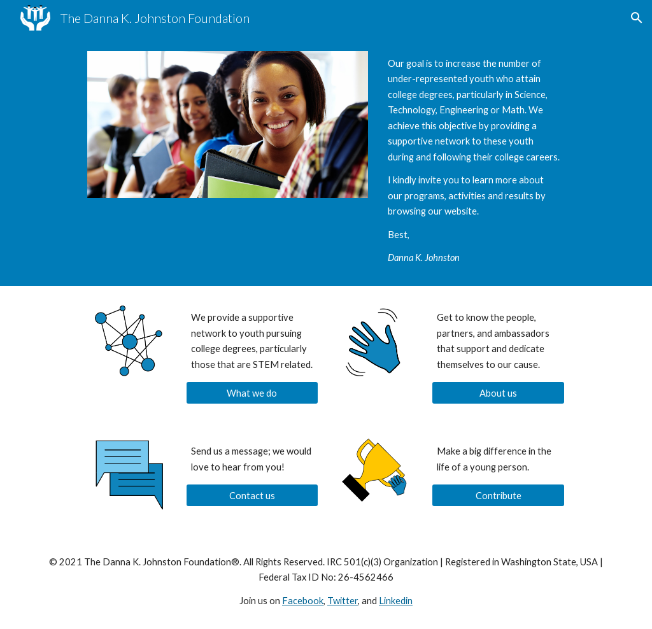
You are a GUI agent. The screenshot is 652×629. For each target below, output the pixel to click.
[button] (636, 18)
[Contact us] (252, 495)
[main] (474, 161)
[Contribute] (498, 495)
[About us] (498, 392)
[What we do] (252, 392)
